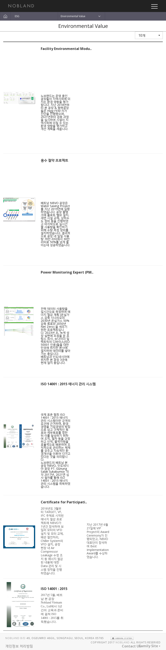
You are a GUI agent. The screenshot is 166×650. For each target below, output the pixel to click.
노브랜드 (21, 6)
